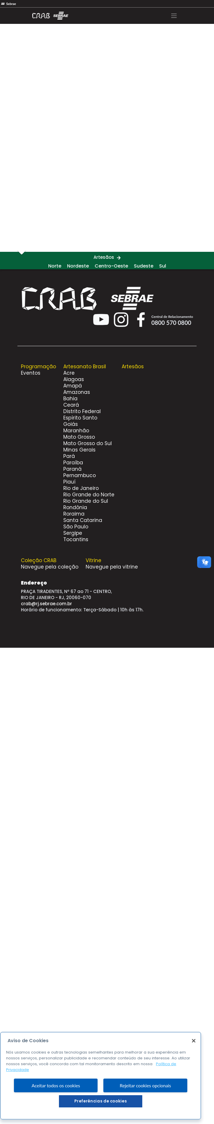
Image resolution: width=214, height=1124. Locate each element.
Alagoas (73, 379)
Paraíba (73, 462)
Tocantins (75, 539)
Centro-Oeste (111, 266)
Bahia (70, 398)
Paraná (72, 468)
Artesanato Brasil (84, 366)
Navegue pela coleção (49, 566)
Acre (69, 372)
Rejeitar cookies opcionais (145, 1100)
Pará (69, 456)
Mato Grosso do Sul (87, 443)
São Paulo (75, 526)
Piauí (69, 481)
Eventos (30, 372)
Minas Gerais (79, 449)
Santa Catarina (82, 520)
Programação (38, 366)
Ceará (71, 404)
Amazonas (76, 392)
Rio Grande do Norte (88, 494)
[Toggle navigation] (174, 16)
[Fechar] (193, 1056)
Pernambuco (79, 475)
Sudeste (143, 266)
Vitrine (93, 560)
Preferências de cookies (100, 1116)
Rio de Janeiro (81, 488)
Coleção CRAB (38, 560)
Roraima (73, 513)
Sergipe (72, 533)
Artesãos (103, 257)
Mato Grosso (79, 436)
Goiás (70, 424)
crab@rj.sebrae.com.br (46, 604)
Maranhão (76, 430)
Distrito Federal (82, 411)
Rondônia (75, 507)
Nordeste (78, 266)
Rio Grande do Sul (85, 501)
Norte (54, 266)
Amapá (72, 385)
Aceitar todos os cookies (56, 1100)
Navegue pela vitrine (112, 566)
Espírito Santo (80, 417)
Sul (162, 266)
